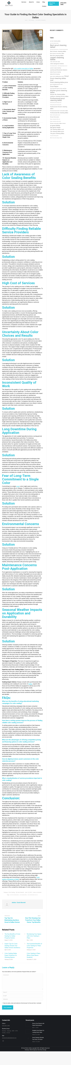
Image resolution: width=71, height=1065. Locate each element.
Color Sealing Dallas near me (32, 894)
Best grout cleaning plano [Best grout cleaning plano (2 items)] (63, 49)
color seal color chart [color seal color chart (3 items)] (55, 61)
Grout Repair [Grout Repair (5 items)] (54, 86)
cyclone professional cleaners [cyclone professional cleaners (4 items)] (58, 70)
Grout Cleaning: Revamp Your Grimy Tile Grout (38, 1038)
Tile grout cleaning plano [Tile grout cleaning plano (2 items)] (54, 135)
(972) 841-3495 (63, 6)
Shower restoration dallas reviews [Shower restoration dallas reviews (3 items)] (58, 123)
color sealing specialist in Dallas (23, 68)
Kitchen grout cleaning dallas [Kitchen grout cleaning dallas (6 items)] (58, 91)
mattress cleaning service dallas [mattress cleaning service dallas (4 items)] (59, 96)
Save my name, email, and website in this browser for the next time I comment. (22, 1003)
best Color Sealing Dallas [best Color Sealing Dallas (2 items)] (54, 43)
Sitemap (27, 1049)
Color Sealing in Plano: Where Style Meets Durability (33, 955)
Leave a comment (37, 892)
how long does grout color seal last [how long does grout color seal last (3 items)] (58, 88)
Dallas (30, 684)
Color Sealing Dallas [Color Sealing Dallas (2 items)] (53, 65)
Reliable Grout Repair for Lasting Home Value (38, 1031)
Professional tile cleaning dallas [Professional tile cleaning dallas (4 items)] (59, 113)
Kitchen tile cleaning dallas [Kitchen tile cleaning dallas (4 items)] (57, 94)
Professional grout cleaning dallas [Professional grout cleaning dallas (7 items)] (57, 99)
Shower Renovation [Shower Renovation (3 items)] (54, 117)
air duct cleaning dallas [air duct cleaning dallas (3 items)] (55, 41)
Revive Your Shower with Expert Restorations (38, 1024)
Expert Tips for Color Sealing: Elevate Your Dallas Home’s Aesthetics (12, 945)
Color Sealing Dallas (23, 894)
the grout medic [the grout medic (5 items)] (55, 127)
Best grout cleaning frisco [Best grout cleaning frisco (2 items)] (54, 49)
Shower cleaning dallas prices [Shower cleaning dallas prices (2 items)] (55, 114)
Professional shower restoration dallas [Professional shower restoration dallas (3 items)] (59, 110)
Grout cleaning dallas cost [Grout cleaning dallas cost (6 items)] (58, 79)
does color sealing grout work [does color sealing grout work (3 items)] (57, 76)
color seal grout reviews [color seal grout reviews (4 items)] (57, 63)
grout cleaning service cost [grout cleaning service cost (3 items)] (56, 84)
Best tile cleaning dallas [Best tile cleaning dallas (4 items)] (57, 55)
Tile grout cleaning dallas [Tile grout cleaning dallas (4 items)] (57, 133)
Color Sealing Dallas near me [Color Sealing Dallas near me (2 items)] (62, 65)
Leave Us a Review (54, 1)
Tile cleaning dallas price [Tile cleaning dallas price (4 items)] (57, 131)
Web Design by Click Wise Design (38, 1049)
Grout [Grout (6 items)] (66, 76)
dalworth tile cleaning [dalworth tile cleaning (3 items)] (55, 74)
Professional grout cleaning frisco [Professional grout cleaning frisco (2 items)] (55, 102)
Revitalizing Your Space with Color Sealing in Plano (34, 936)
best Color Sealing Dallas (14, 894)
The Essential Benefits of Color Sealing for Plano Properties (34, 945)
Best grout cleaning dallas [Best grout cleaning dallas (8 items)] (58, 46)
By (20, 892)
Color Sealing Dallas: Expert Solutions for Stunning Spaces (11, 955)
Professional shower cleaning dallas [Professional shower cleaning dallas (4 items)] (58, 107)
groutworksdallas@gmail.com (9, 1038)
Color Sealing (6, 31)
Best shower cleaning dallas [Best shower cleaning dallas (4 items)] (58, 51)
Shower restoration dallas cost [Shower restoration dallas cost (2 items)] (55, 119)
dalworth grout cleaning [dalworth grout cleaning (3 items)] (55, 72)
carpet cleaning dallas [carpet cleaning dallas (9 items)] (57, 58)
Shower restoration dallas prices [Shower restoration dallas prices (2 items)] (55, 121)
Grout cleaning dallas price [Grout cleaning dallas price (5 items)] (59, 82)
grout (18, 486)
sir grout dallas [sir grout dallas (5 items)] (55, 125)
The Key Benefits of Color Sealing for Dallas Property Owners (12, 936)
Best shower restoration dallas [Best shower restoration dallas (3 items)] (57, 53)
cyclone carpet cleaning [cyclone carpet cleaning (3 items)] (55, 68)
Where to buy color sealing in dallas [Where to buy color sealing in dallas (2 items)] (56, 137)
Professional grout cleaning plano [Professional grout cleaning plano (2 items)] (55, 104)
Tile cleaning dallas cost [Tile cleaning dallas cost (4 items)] (57, 129)
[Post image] (2, 933)
